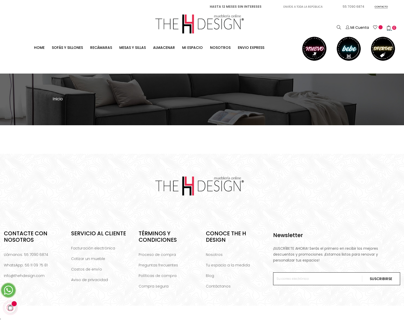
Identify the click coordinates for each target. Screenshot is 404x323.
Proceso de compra (157, 256)
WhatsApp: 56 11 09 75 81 (26, 267)
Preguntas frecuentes (158, 267)
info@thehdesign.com (24, 277)
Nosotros (214, 256)
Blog (210, 277)
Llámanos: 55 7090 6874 (26, 256)
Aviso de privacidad (89, 281)
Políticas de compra (157, 277)
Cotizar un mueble (88, 260)
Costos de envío (86, 271)
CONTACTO (381, 6)
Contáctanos (218, 288)
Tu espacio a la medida (228, 267)
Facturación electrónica (93, 250)
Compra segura (154, 288)
